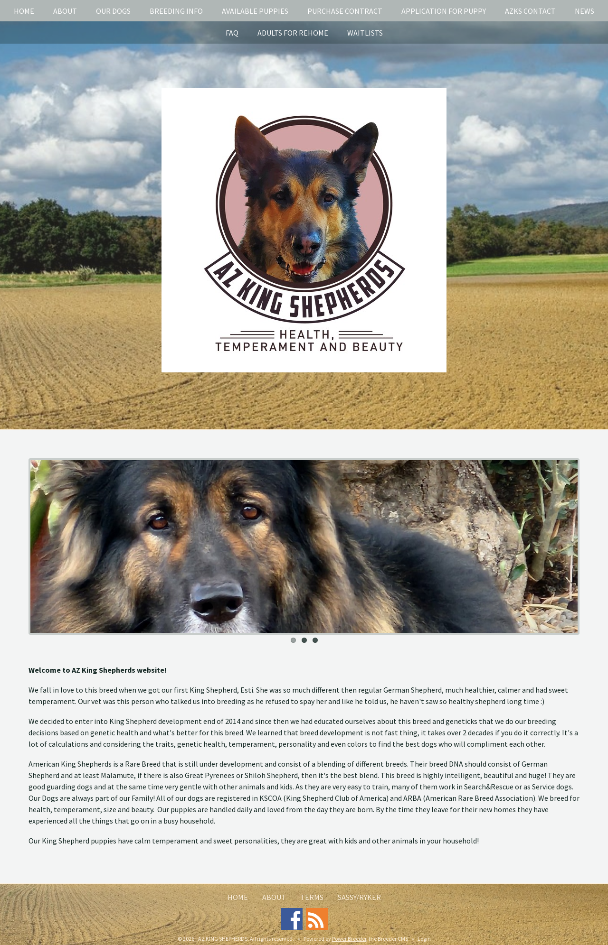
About (65, 11)
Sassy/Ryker (359, 897)
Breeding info (176, 11)
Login (424, 938)
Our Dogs (113, 11)
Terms (311, 897)
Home (24, 11)
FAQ (232, 32)
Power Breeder (349, 938)
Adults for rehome (292, 32)
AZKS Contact (530, 11)
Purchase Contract (344, 11)
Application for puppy (443, 11)
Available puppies (255, 11)
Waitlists (365, 32)
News (584, 11)
